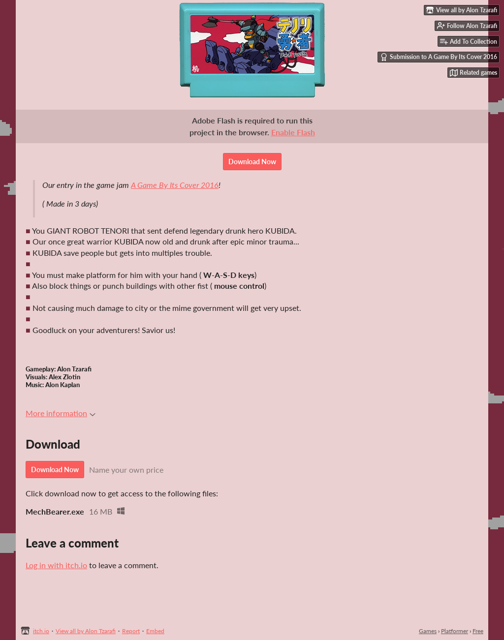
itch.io (41, 631)
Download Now (252, 161)
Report (131, 631)
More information (60, 413)
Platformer (454, 631)
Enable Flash (293, 132)
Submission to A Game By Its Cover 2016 (438, 57)
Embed (155, 631)
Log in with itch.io (56, 565)
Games (428, 631)
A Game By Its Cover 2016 (175, 184)
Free (477, 631)
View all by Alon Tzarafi (86, 631)
